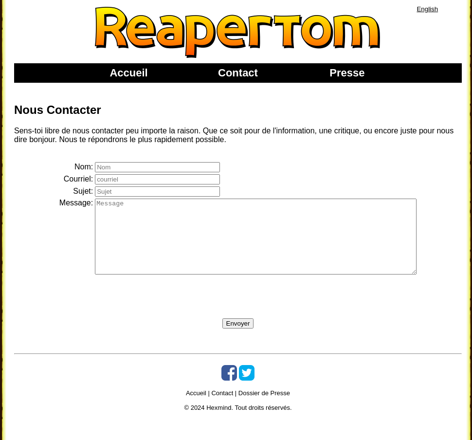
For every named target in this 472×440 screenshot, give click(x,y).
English (427, 9)
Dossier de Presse (264, 407)
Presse (346, 73)
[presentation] (149, 312)
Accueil (128, 73)
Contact (238, 73)
